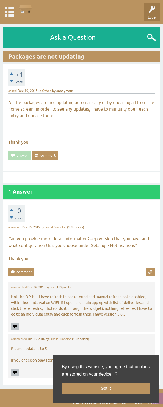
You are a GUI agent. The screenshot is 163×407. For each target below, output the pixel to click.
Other (46, 91)
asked (12, 91)
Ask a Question (73, 37)
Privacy (137, 403)
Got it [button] (106, 388)
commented (19, 287)
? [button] (116, 374)
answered (14, 227)
